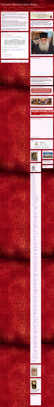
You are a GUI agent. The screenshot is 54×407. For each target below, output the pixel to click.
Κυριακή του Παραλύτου (35, 340)
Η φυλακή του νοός (35, 294)
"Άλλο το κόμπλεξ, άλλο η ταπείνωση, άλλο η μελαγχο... (35, 280)
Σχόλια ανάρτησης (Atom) (17, 63)
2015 (33, 190)
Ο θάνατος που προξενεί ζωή (35, 269)
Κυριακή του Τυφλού (35, 261)
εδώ (39, 137)
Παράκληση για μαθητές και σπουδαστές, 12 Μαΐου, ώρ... (35, 333)
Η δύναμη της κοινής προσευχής (35, 222)
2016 (33, 189)
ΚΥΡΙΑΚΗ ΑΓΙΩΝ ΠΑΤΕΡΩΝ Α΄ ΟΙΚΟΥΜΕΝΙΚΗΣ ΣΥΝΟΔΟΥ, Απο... (35, 227)
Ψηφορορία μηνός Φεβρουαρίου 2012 (35, 297)
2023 (33, 179)
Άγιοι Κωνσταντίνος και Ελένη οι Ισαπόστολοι (35, 258)
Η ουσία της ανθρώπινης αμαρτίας (35, 351)
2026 (33, 175)
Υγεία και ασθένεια (34, 239)
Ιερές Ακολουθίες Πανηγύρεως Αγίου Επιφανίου (35, 320)
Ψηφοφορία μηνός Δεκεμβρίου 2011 (35, 313)
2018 (33, 186)
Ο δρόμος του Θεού (35, 271)
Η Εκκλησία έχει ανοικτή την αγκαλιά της (35, 264)
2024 (33, 178)
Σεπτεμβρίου (35, 199)
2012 (33, 194)
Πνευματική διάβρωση (35, 338)
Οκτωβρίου (35, 198)
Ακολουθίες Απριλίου (12, 7)
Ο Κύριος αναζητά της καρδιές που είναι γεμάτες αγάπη (35, 275)
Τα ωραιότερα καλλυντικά (35, 300)
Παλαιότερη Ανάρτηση (24, 61)
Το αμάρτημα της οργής (35, 288)
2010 (33, 361)
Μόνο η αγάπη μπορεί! (35, 329)
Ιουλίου (34, 202)
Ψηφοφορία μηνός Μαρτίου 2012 (34, 284)
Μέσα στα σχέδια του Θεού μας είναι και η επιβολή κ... (35, 213)
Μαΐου (34, 205)
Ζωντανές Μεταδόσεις (21, 7)
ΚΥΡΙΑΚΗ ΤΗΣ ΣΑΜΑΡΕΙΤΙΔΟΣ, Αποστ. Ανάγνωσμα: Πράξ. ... (35, 291)
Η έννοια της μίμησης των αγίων (35, 310)
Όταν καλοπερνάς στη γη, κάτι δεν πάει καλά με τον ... (35, 208)
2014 (33, 191)
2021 (33, 182)
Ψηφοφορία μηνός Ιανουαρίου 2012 (35, 306)
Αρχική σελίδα (5, 7)
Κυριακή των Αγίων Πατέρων (35, 237)
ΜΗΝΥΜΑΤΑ (9, 50)
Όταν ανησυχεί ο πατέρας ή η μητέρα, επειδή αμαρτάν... (35, 218)
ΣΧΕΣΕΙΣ (20, 50)
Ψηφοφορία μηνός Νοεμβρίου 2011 (35, 326)
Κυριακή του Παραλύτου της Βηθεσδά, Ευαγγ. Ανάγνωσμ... (35, 344)
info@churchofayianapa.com (47, 162)
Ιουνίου (34, 203)
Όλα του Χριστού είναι (35, 316)
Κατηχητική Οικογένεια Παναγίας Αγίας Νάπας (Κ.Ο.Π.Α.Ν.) (36, 7)
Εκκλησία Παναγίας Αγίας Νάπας (19, 4)
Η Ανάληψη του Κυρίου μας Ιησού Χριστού (35, 244)
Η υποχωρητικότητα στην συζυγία (35, 253)
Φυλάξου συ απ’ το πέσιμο (35, 247)
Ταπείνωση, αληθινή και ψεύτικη (35, 267)
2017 (33, 187)
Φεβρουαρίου (35, 357)
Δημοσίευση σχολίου (6, 56)
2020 (33, 183)
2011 (33, 360)
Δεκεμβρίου (35, 195)
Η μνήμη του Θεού (35, 241)
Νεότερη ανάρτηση (5, 61)
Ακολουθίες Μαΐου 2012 (35, 336)
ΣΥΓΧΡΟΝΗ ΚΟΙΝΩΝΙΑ (15, 50)
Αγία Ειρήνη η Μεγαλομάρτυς (35, 348)
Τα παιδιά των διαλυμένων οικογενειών (35, 250)
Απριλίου (34, 354)
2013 (33, 193)
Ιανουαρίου (35, 358)
